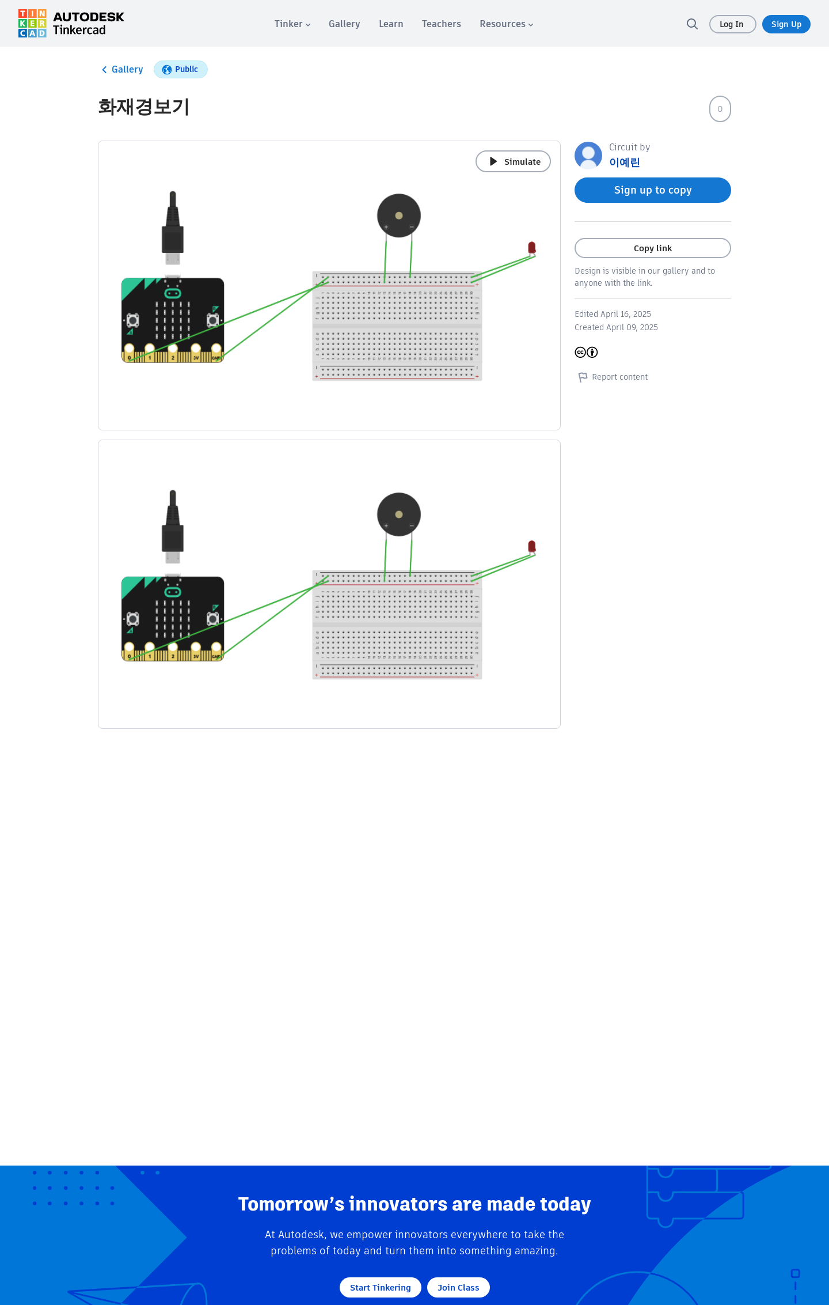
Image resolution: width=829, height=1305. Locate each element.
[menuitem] (292, 24)
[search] (692, 23)
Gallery (120, 70)
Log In (733, 24)
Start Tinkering (380, 1287)
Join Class (459, 1287)
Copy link (653, 248)
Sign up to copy (653, 190)
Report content (611, 376)
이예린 (624, 162)
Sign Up (786, 24)
